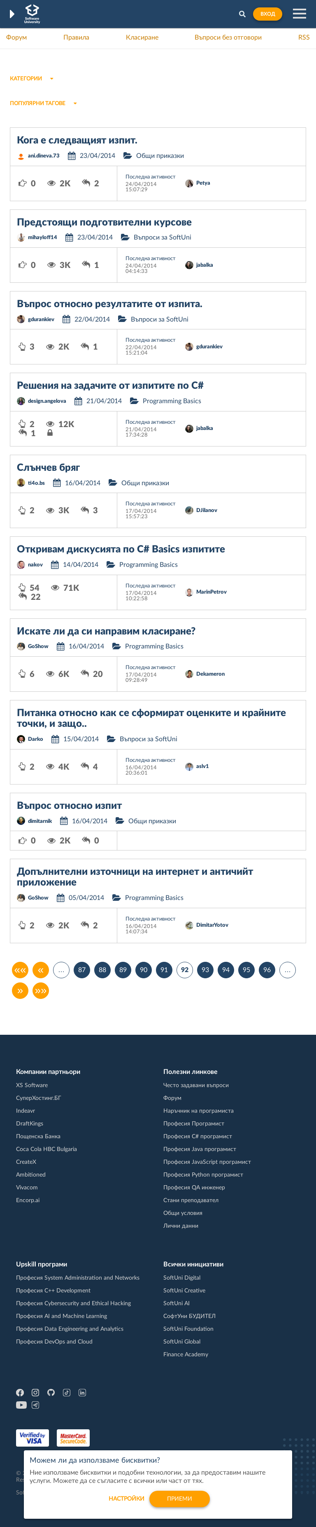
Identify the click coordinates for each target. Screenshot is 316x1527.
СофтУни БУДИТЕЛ (189, 1316)
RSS (304, 37)
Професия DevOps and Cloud (54, 1342)
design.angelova (47, 401)
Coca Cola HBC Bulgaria (46, 1149)
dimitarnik (40, 821)
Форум (16, 37)
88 (102, 970)
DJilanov (206, 510)
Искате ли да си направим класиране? (106, 632)
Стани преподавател (190, 1200)
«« (20, 970)
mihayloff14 (42, 237)
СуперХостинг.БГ (38, 1098)
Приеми (179, 1504)
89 (123, 970)
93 (205, 970)
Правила (76, 37)
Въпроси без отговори (228, 37)
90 (143, 970)
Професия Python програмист (203, 1175)
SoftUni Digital (181, 1278)
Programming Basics (172, 401)
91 (164, 970)
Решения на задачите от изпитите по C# (110, 386)
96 (267, 970)
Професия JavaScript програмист (207, 1162)
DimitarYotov (212, 925)
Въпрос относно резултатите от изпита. (109, 304)
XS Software (32, 1085)
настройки (126, 1504)
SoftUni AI (176, 1303)
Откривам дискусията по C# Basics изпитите (121, 549)
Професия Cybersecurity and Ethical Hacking (73, 1303)
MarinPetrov (211, 592)
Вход (267, 14)
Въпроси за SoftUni (162, 237)
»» (41, 990)
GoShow (38, 646)
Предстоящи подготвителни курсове (104, 223)
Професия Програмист (193, 1124)
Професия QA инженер (194, 1188)
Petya (203, 183)
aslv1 (202, 766)
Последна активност (150, 177)
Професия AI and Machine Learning (61, 1316)
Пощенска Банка (38, 1136)
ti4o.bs (36, 483)
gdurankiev (41, 319)
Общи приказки (160, 156)
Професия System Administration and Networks (77, 1278)
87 (82, 970)
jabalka (204, 265)
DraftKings (29, 1124)
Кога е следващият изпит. (77, 141)
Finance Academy (185, 1355)
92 (184, 970)
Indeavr (25, 1111)
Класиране (142, 37)
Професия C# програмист (197, 1136)
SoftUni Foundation (188, 1329)
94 (226, 970)
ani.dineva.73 (44, 156)
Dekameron (210, 674)
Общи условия (182, 1213)
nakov (35, 565)
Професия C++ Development (53, 1291)
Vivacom (27, 1188)
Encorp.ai (28, 1200)
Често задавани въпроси (196, 1085)
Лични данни (180, 1226)
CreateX (26, 1162)
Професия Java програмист (199, 1149)
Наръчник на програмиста (198, 1111)
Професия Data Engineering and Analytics (69, 1329)
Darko (35, 739)
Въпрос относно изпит (69, 806)
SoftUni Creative (184, 1291)
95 (246, 970)
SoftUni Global (181, 1342)
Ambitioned (31, 1175)
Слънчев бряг (48, 468)
